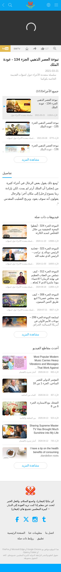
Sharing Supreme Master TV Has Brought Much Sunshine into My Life (44, 429)
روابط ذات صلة (25, 538)
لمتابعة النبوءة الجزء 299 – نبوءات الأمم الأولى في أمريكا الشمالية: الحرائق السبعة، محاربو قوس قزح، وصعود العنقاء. (44, 323)
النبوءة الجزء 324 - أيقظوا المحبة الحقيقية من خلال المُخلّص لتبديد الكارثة (45, 229)
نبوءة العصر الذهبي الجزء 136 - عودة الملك (45, 147)
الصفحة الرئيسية (16, 533)
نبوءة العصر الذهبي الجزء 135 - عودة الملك (45, 124)
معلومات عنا (35, 533)
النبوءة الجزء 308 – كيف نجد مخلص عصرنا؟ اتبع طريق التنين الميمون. (45, 298)
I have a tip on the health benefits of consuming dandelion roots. (44, 452)
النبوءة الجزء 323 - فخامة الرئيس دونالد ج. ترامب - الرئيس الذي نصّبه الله (45, 252)
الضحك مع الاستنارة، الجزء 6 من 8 (44, 404)
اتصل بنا (49, 533)
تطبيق (40, 538)
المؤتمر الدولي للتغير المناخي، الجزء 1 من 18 (45, 381)
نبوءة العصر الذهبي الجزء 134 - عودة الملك (47, 103)
